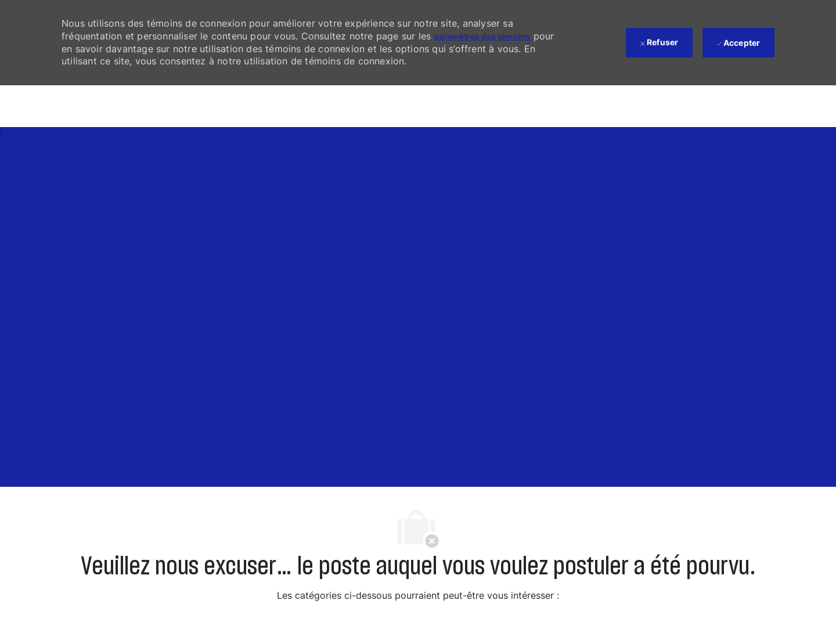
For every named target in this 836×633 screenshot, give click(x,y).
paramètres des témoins (482, 36)
